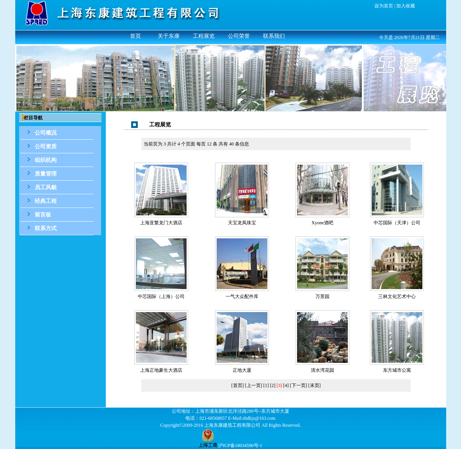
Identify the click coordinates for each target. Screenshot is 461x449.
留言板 (43, 215)
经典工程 (46, 201)
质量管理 (46, 174)
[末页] (314, 385)
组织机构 (46, 160)
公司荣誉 (239, 36)
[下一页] (298, 385)
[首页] (237, 385)
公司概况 (46, 133)
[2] (273, 385)
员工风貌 (46, 187)
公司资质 (46, 146)
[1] (266, 385)
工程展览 (204, 36)
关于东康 (169, 36)
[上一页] (253, 385)
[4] (286, 385)
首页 (135, 36)
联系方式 (46, 228)
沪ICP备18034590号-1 (240, 445)
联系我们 (274, 36)
